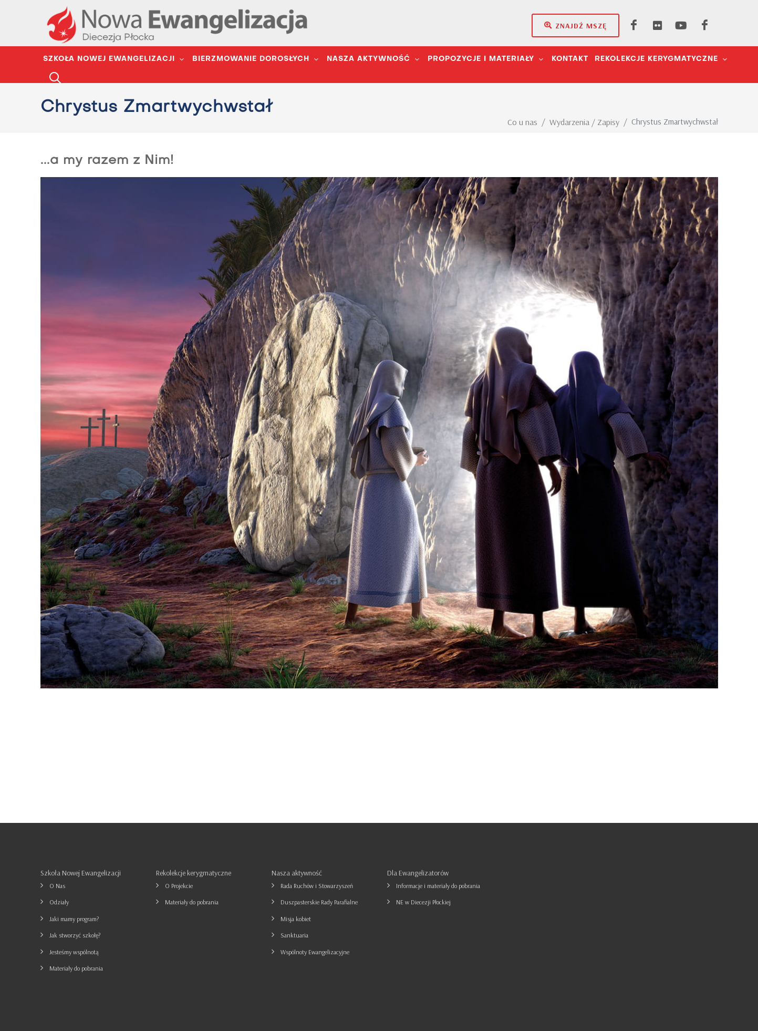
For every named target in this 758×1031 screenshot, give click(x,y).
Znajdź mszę (575, 25)
